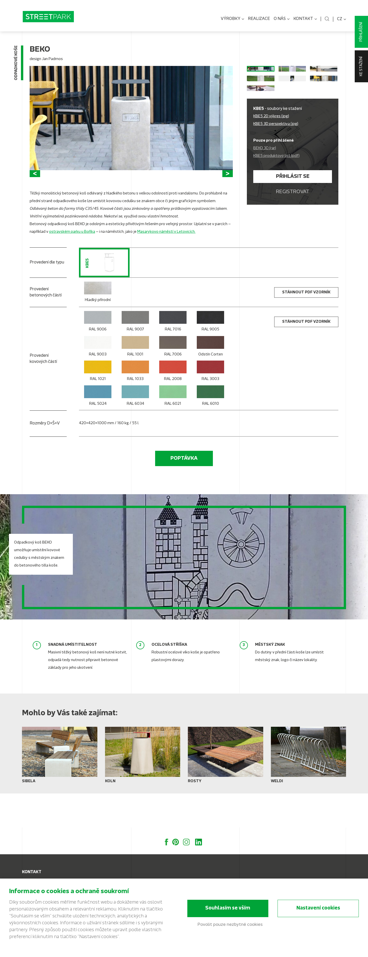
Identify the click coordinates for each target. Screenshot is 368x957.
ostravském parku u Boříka (72, 266)
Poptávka (184, 492)
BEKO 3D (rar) (264, 189)
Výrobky (232, 19)
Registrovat (292, 232)
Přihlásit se (292, 217)
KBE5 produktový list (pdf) (276, 197)
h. (194, 266)
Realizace (259, 19)
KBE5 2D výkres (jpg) (271, 157)
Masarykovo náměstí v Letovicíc (165, 266)
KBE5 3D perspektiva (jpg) (275, 165)
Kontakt (305, 19)
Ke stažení (361, 66)
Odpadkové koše (16, 65)
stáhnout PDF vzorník (306, 327)
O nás (282, 19)
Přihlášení (361, 32)
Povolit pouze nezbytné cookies (230, 925)
